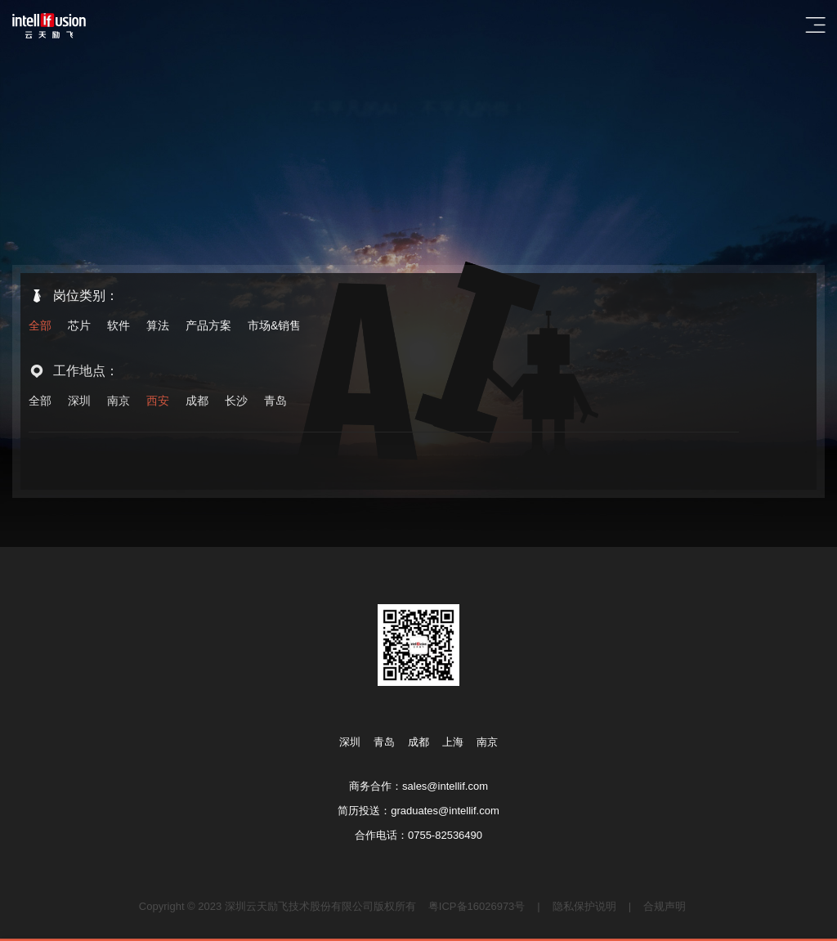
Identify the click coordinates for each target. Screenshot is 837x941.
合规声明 (664, 906)
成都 (197, 401)
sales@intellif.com (445, 786)
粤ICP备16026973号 (477, 906)
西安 (157, 401)
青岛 (275, 401)
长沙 (236, 401)
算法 (157, 325)
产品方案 (208, 325)
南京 (118, 401)
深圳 (79, 401)
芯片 (79, 325)
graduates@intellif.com (445, 810)
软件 (118, 325)
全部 (40, 325)
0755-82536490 (445, 835)
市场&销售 (274, 325)
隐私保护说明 (584, 906)
